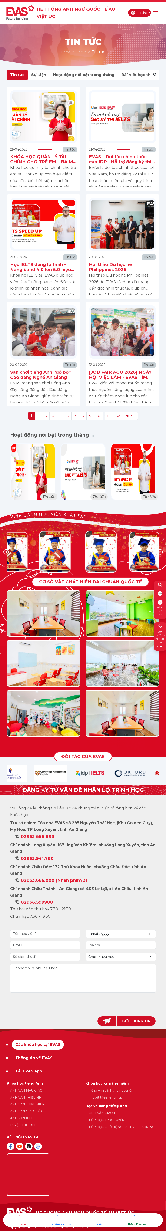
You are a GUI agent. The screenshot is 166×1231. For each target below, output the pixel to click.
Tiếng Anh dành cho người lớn (111, 1090)
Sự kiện (38, 74)
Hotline (139, 13)
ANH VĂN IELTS (22, 1118)
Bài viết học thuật (139, 74)
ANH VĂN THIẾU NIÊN (27, 1104)
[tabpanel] (83, 1107)
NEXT (130, 416)
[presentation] (83, 1004)
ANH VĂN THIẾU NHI (26, 1097)
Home (66, 52)
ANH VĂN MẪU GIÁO (26, 1090)
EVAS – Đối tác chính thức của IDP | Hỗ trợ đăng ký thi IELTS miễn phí (120, 161)
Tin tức (81, 52)
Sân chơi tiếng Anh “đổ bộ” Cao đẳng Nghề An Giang (40, 375)
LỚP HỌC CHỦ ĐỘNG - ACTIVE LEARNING (122, 1127)
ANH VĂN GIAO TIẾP (26, 1111)
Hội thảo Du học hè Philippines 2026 (110, 267)
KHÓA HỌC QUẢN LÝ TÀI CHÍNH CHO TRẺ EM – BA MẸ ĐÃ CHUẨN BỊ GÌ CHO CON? (43, 161)
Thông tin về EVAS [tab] (34, 1058)
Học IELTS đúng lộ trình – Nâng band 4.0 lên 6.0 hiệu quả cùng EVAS (40, 269)
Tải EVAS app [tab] (28, 1071)
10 (98, 416)
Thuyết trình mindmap (105, 1097)
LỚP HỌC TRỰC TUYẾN (106, 1120)
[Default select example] (121, 957)
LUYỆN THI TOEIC (23, 1125)
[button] (160, 552)
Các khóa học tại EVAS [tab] (37, 1044)
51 (109, 416)
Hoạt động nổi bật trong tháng (83, 74)
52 (118, 416)
